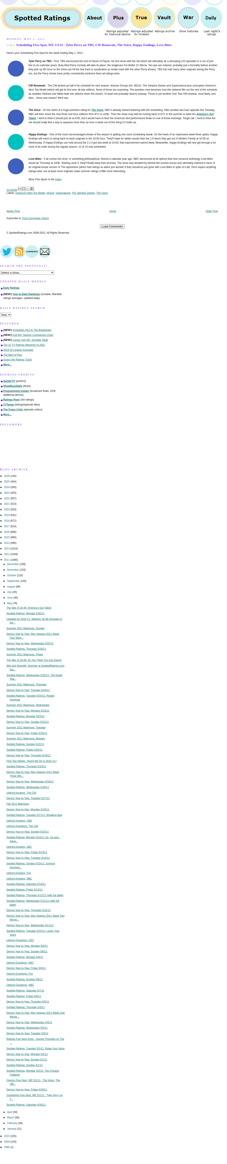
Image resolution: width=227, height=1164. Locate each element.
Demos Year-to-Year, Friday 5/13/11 (26, 852)
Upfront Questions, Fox (19, 973)
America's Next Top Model (30, 193)
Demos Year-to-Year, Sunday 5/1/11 (26, 1059)
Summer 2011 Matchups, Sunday (25, 628)
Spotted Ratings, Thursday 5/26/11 (26, 648)
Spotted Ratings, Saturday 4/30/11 (26, 1104)
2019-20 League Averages (18, 349)
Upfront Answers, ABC (19, 846)
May (10, 603)
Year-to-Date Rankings (26, 294)
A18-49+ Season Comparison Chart (33, 335)
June (10, 597)
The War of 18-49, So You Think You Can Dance (34, 660)
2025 (7, 481)
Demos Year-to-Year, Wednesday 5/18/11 (30, 781)
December (13, 564)
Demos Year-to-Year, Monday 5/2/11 (27, 1054)
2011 (7, 559)
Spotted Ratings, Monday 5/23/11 (25, 716)
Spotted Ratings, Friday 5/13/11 (24, 889)
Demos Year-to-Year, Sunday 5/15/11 (27, 831)
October (12, 575)
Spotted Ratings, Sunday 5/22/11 (25, 744)
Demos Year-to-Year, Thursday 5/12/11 (28, 910)
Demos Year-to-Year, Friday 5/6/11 (26, 968)
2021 (7, 503)
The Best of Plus (12, 354)
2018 (7, 520)
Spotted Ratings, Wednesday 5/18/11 (27, 787)
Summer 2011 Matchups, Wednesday (28, 705)
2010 (7, 1136)
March (11, 1117)
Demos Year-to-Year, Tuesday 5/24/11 (28, 690)
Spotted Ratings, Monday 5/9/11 (24, 957)
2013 (7, 548)
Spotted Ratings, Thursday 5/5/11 (25, 1007)
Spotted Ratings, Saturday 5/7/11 (25, 990)
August (11, 586)
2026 (7, 475)
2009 (7, 1141)
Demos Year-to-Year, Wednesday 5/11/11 (30, 925)
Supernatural (63, 193)
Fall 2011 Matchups (17, 803)
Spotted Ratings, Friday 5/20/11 (24, 749)
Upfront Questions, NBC (20, 985)
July (9, 592)
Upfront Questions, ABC (20, 962)
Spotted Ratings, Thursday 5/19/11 (26, 766)
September (13, 581)
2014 (7, 542)
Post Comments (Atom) (35, 218)
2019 (7, 515)
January (12, 1128)
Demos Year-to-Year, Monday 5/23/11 (27, 710)
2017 (7, 526)
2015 (7, 537)
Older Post (212, 211)
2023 (7, 492)
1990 (7, 1147)
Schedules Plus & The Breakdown (32, 330)
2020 (7, 509)
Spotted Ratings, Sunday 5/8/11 (24, 979)
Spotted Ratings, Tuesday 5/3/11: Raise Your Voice (35, 1048)
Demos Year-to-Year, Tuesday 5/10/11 (28, 857)
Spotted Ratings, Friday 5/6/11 (23, 996)
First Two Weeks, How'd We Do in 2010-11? (31, 761)
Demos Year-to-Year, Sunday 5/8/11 (26, 951)
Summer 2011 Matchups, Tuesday (26, 727)
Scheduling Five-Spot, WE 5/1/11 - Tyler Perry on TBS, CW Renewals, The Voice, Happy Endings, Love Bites (94, 45)
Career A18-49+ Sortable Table (30, 340)
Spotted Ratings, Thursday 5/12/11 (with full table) (35, 895)
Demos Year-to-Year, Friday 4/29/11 (26, 1089)
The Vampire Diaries (83, 193)
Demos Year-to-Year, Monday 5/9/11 (27, 945)
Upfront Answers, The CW (21, 792)
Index (58, 179)
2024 (7, 487)
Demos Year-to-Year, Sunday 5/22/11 (27, 721)
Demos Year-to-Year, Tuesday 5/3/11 (27, 1033)
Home (112, 211)
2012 (7, 554)
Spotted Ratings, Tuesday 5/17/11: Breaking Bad (34, 815)
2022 (7, 498)
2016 (7, 531)
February (12, 1123)
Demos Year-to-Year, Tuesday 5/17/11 (28, 798)
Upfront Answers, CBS (19, 820)
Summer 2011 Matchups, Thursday (26, 684)
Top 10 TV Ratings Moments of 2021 (24, 344)
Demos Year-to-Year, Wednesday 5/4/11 (29, 1022)
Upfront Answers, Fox (18, 873)
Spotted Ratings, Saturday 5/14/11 (26, 884)
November (13, 569)
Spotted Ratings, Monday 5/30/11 (25, 613)
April (10, 1112)
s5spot (50, 193)
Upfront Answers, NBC (19, 878)
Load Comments (112, 226)
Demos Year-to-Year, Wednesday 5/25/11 (30, 643)
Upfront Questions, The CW (22, 826)
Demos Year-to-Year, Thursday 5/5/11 (27, 1001)
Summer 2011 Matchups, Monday (25, 738)
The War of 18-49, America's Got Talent (28, 607)
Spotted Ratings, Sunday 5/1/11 (24, 1065)
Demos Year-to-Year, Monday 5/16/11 (27, 809)
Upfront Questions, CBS (20, 940)
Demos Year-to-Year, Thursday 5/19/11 (28, 755)
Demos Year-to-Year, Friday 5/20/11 (26, 733)
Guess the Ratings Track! (17, 359)
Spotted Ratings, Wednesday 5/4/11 (27, 1027)
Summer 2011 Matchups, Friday (24, 654)
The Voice (102, 193)
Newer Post (13, 211)
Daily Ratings (11, 287)
